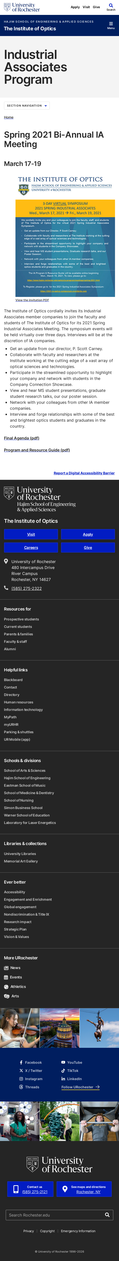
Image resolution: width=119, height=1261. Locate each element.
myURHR (11, 724)
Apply (75, 7)
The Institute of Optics (30, 29)
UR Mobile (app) (17, 739)
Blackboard (13, 679)
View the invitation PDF (32, 300)
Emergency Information (78, 1231)
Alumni (10, 649)
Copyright (47, 1231)
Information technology (23, 709)
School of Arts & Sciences (25, 770)
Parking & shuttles (19, 732)
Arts (11, 996)
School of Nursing (18, 800)
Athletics (15, 986)
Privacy (28, 1231)
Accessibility (14, 892)
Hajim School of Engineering (27, 777)
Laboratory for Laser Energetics (30, 822)
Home (8, 117)
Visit (86, 7)
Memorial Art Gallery (21, 861)
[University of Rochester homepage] (22, 7)
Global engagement (20, 906)
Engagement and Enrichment (28, 899)
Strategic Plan (15, 929)
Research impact (17, 921)
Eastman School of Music (25, 785)
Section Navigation (27, 106)
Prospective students (21, 619)
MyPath (10, 717)
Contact (10, 687)
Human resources (18, 702)
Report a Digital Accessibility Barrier (84, 473)
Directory (11, 694)
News (12, 967)
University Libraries (20, 853)
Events (13, 977)
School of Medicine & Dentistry (29, 792)
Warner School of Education (27, 815)
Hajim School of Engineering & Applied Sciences (49, 22)
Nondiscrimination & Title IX (26, 914)
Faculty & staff (15, 641)
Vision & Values (16, 936)
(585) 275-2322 (26, 588)
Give (96, 7)
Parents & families (18, 634)
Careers (31, 547)
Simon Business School (23, 807)
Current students (18, 626)
